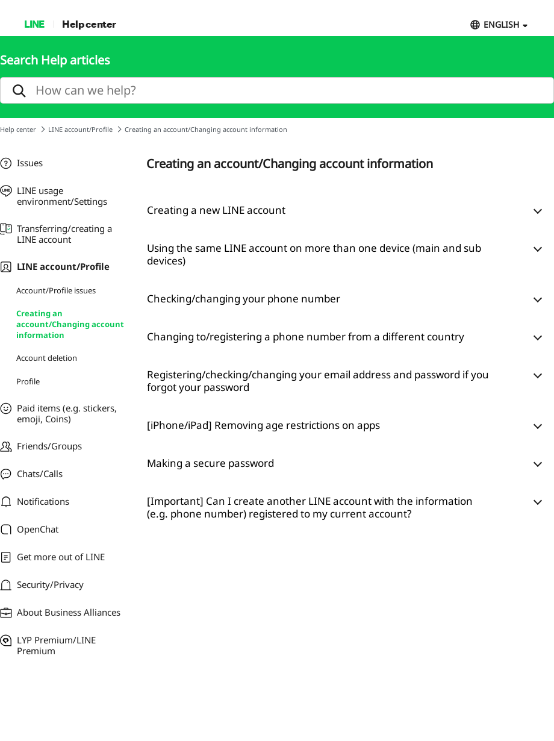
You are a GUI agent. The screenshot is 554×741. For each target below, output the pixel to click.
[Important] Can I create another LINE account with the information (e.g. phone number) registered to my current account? (310, 507)
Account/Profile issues (56, 290)
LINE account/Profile (80, 129)
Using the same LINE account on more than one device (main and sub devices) (314, 254)
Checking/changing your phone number (243, 298)
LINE (34, 23)
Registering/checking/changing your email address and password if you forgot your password (318, 380)
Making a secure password (210, 463)
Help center (89, 23)
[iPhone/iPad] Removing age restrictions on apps (263, 425)
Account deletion (46, 357)
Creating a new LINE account (216, 210)
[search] (277, 90)
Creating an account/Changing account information (70, 324)
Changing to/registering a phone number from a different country (305, 336)
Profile (28, 381)
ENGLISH (501, 24)
